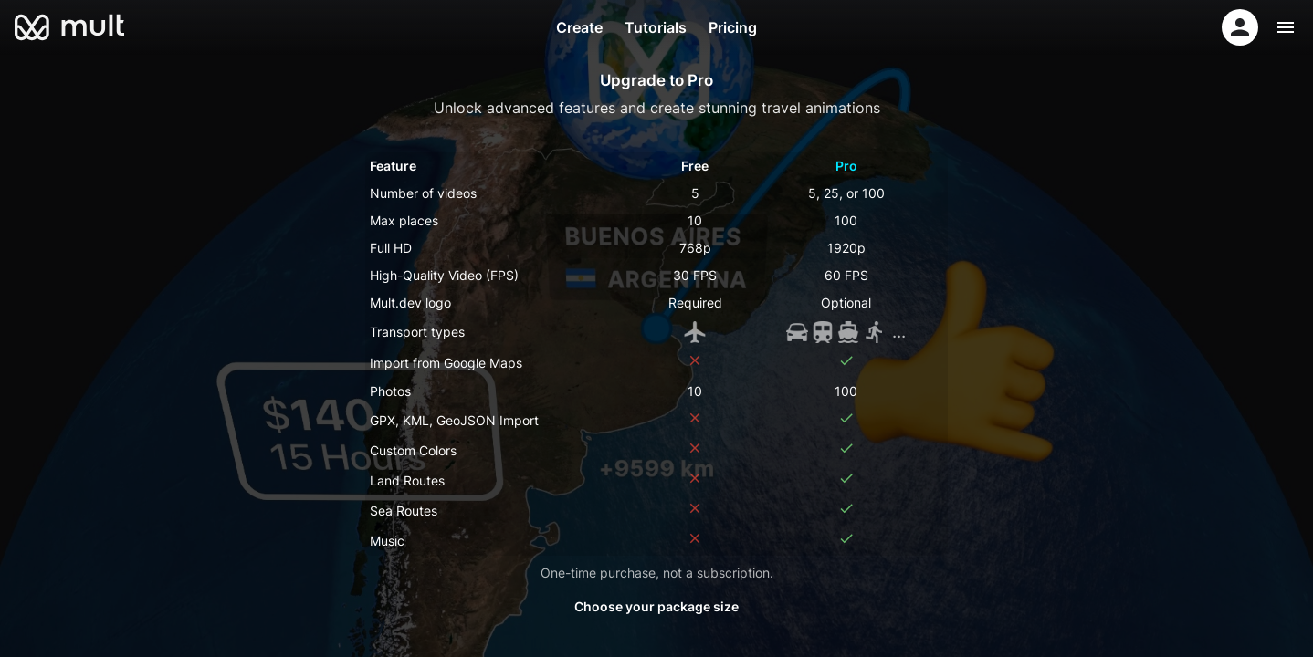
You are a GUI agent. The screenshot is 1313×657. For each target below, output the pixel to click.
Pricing (733, 27)
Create (579, 27)
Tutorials (656, 27)
